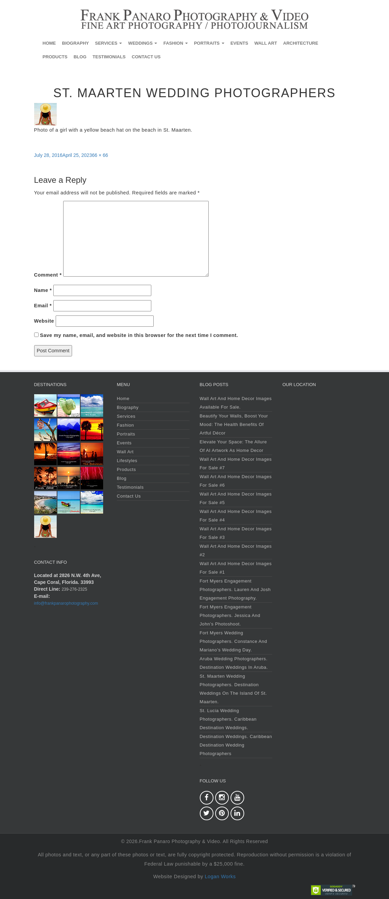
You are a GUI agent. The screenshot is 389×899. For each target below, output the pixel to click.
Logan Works (220, 876)
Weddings (142, 43)
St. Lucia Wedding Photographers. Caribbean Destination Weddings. (228, 719)
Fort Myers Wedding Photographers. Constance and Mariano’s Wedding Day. (233, 641)
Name (43, 290)
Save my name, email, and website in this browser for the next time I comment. (139, 335)
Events (239, 43)
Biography (75, 43)
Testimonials (109, 56)
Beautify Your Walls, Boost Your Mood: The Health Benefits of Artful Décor (234, 424)
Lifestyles (127, 460)
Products (55, 56)
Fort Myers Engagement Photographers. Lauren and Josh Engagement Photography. (235, 589)
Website (44, 321)
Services (108, 43)
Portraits (209, 43)
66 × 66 (100, 155)
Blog (79, 56)
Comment (48, 275)
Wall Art (265, 43)
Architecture (300, 43)
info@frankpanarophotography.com (66, 603)
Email (43, 305)
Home (49, 43)
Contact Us (146, 56)
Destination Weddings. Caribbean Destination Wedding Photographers (236, 745)
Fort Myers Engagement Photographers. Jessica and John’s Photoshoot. (230, 615)
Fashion (175, 43)
